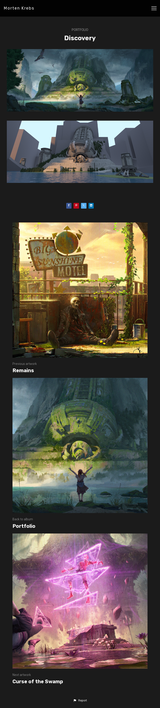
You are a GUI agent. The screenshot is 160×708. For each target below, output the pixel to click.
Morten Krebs (19, 8)
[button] (80, 700)
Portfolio (80, 30)
